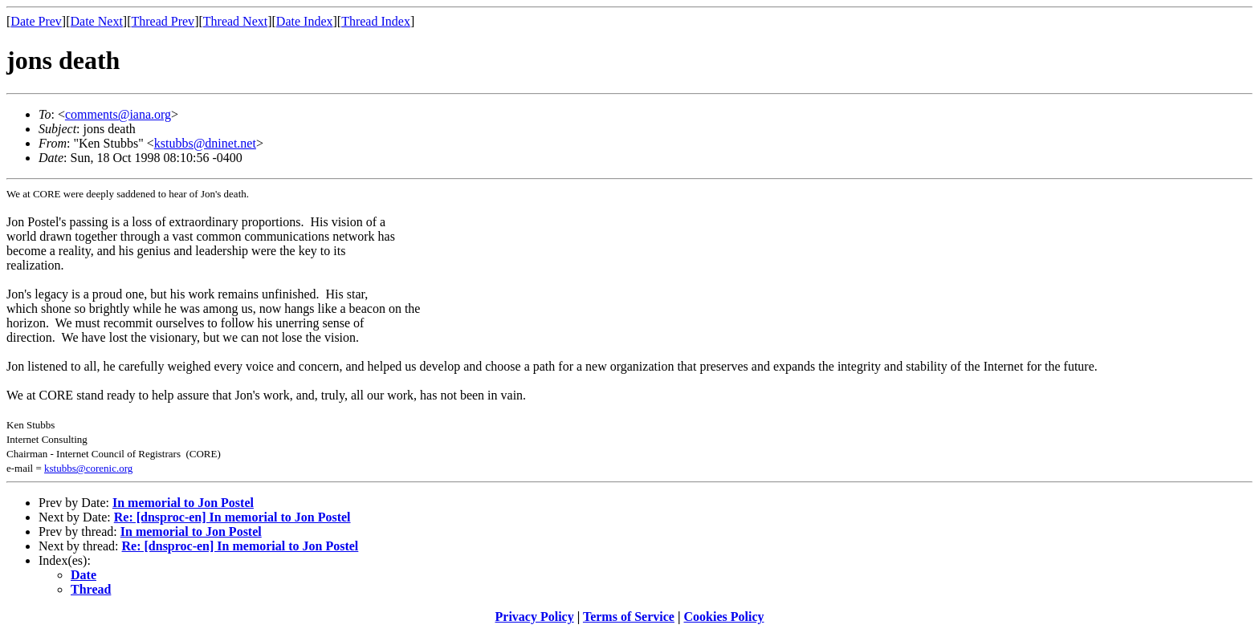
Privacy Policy (534, 616)
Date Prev (36, 21)
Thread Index (375, 21)
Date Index (304, 21)
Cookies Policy (724, 616)
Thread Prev (162, 21)
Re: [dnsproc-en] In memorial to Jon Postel (232, 517)
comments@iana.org (118, 114)
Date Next (97, 21)
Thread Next (235, 21)
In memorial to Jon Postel (183, 502)
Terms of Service (628, 616)
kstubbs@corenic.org (88, 468)
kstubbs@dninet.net (205, 143)
